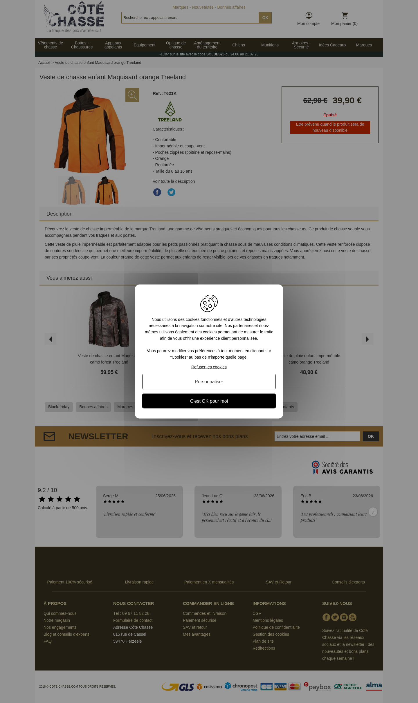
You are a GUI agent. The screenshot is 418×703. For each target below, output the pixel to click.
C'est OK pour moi (209, 401)
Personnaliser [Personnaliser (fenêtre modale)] (209, 381)
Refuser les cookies (209, 367)
